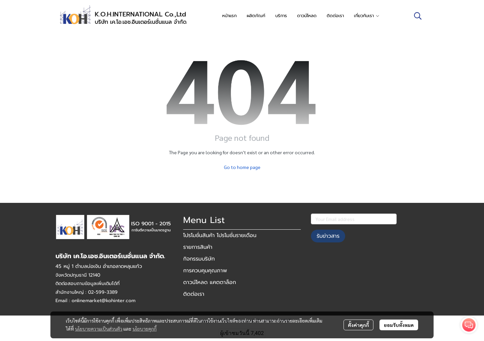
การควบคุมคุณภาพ (205, 271)
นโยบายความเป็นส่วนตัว (98, 329)
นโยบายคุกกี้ (144, 329)
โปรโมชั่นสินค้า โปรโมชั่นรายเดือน (219, 235)
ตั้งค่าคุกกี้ (358, 325)
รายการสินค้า (197, 247)
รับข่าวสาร (328, 236)
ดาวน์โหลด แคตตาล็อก (209, 282)
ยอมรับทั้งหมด (399, 325)
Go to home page (242, 167)
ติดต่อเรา (193, 294)
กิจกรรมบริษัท (199, 259)
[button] (418, 15)
